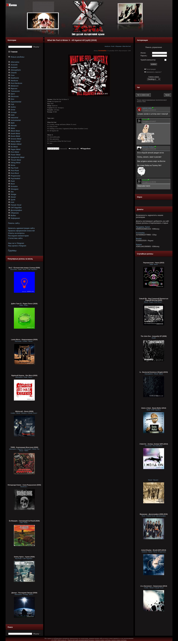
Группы (12, 250)
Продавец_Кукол (143, 227)
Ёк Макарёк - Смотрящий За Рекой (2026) (24, 521)
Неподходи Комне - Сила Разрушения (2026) (24, 485)
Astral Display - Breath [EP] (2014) (153, 550)
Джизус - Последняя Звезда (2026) (24, 593)
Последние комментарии (18, 236)
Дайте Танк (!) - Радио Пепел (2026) (24, 303)
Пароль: (144, 56)
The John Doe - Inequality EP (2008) (154, 336)
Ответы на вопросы (16, 233)
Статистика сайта (15, 238)
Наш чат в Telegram (16, 243)
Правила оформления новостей (21, 231)
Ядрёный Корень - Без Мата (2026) (24, 375)
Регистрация (151, 69)
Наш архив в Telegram (17, 246)
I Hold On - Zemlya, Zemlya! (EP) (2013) (153, 444)
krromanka (102, 50)
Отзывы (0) (73, 148)
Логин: (143, 53)
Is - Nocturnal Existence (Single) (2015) (154, 372)
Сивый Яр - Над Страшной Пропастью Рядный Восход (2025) (153, 299)
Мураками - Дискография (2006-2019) (154, 514)
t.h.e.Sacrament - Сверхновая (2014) (153, 586)
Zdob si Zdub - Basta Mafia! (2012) (153, 408)
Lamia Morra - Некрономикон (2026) (24, 339)
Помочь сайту (14, 223)
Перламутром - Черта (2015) (153, 262)
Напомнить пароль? (153, 72)
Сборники (118, 46)
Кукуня (139, 245)
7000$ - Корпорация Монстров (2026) (24, 447)
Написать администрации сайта (21, 228)
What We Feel (127, 46)
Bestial (138, 239)
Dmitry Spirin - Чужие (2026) (24, 557)
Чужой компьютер (148, 60)
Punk (112, 46)
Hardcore (107, 46)
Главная (14, 52)
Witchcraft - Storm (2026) (24, 411)
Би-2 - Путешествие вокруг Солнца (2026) (24, 267)
